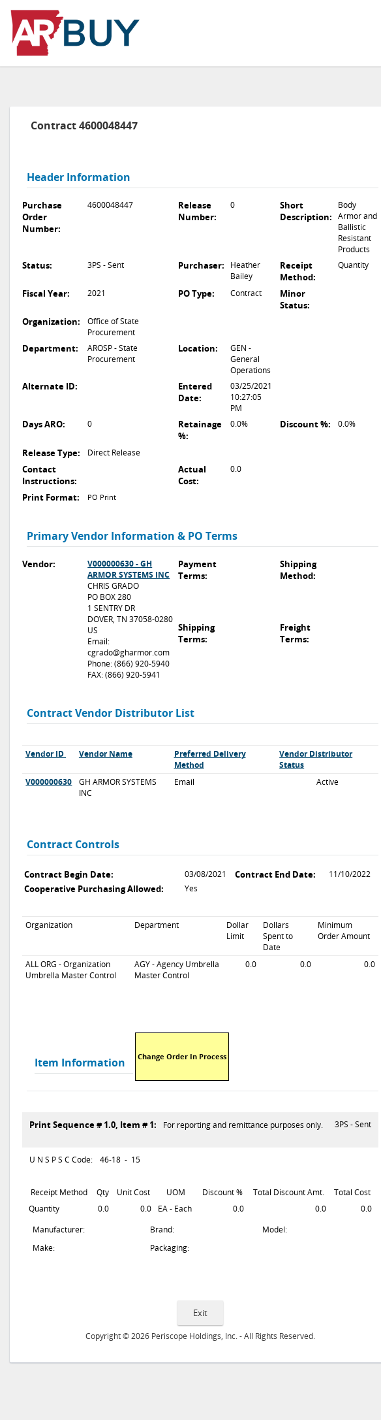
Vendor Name (105, 753)
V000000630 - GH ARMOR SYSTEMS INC (128, 569)
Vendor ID (44, 753)
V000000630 (48, 781)
